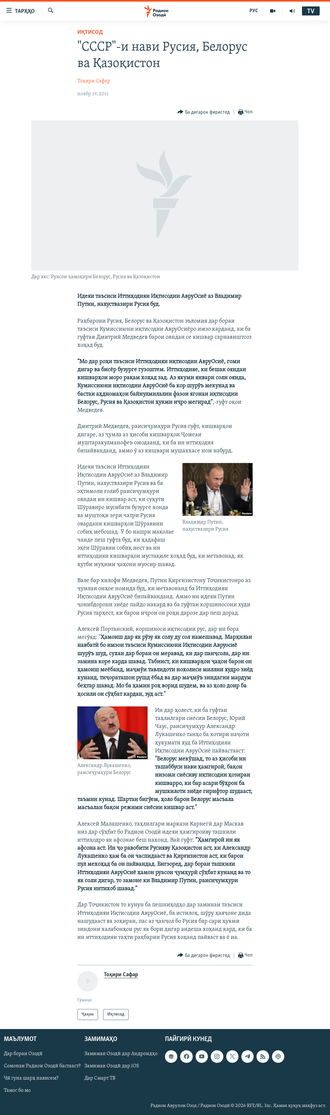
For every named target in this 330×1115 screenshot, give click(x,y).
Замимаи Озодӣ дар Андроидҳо (121, 1054)
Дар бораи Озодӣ (23, 1054)
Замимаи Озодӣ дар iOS (111, 1066)
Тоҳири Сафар (93, 81)
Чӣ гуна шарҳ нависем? (31, 1078)
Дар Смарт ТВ (99, 1078)
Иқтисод (90, 32)
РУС (253, 11)
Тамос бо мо (17, 1090)
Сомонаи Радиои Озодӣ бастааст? (42, 1066)
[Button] (203, 112)
